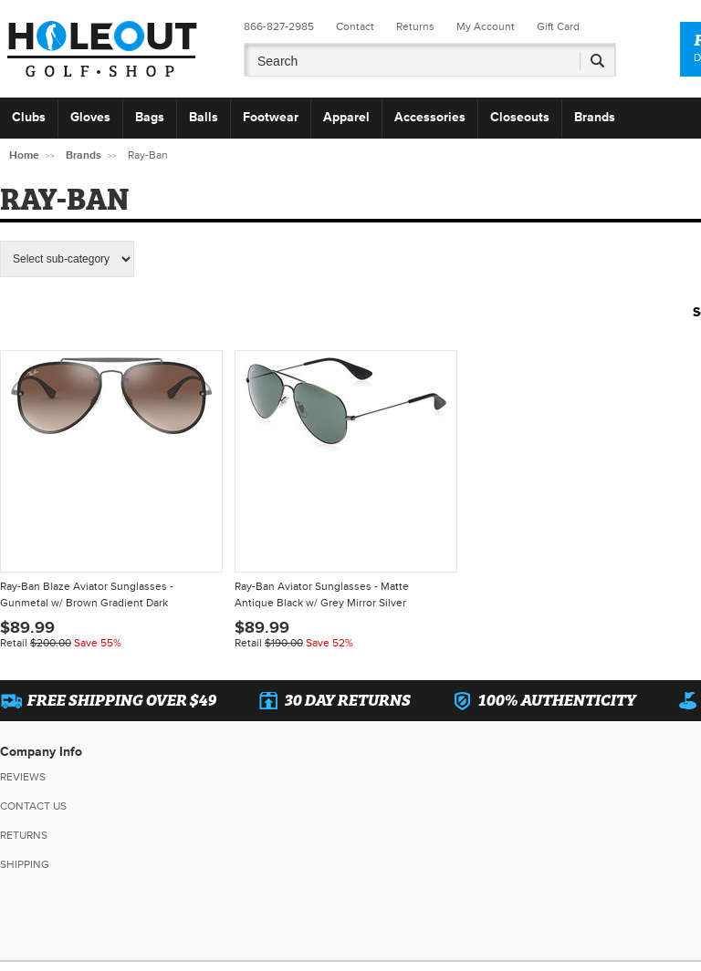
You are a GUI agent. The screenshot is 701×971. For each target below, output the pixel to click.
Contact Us (33, 806)
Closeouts (519, 117)
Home (24, 155)
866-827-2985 (279, 27)
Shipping (24, 865)
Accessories (430, 117)
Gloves (90, 117)
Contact (355, 27)
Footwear (270, 117)
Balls (203, 117)
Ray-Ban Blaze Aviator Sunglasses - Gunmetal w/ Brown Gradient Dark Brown (86, 596)
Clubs (29, 117)
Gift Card (558, 27)
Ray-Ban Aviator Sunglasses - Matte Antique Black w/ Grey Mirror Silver (322, 595)
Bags (149, 117)
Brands (594, 117)
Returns (415, 27)
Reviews (23, 777)
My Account (485, 27)
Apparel (346, 117)
